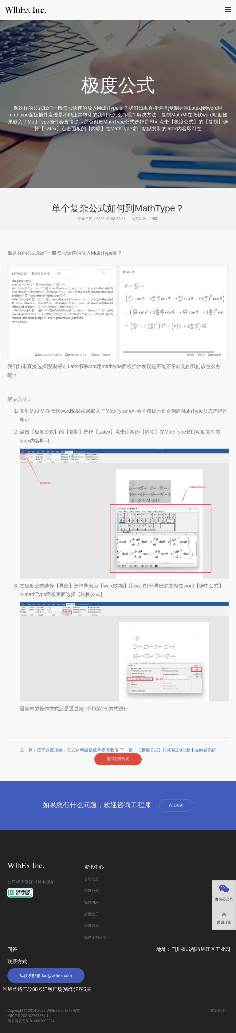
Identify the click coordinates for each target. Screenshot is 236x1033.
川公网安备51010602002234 (30, 1021)
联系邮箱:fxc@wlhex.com (46, 975)
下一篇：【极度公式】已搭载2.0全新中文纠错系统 (168, 750)
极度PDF (91, 902)
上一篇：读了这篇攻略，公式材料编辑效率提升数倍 (70, 750)
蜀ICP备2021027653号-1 (27, 1016)
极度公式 (91, 891)
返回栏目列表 (118, 759)
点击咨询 (176, 805)
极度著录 (91, 926)
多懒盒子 (91, 914)
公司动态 (91, 879)
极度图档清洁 (95, 937)
